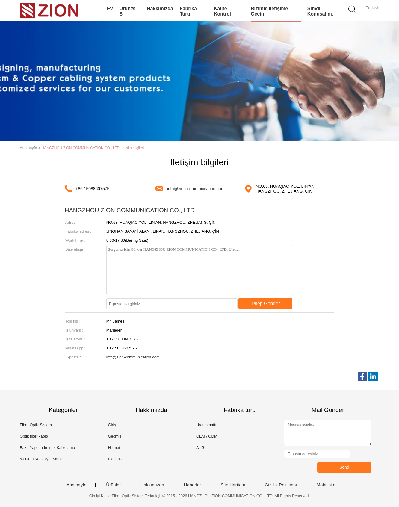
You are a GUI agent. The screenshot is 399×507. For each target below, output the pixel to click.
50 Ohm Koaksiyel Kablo (41, 459)
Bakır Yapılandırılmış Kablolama (47, 447)
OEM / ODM (206, 436)
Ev (110, 8)
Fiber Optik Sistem (36, 425)
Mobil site (326, 485)
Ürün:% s (128, 11)
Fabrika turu (188, 11)
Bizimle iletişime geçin (269, 11)
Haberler (192, 485)
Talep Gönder (265, 303)
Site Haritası (232, 485)
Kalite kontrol (222, 11)
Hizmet (114, 447)
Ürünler (113, 485)
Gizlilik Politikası (281, 485)
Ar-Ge (201, 447)
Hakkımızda (160, 8)
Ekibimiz (115, 459)
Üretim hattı (206, 425)
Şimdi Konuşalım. (320, 11)
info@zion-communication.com (196, 188)
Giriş (112, 425)
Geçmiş (114, 436)
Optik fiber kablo (34, 436)
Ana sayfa (76, 485)
